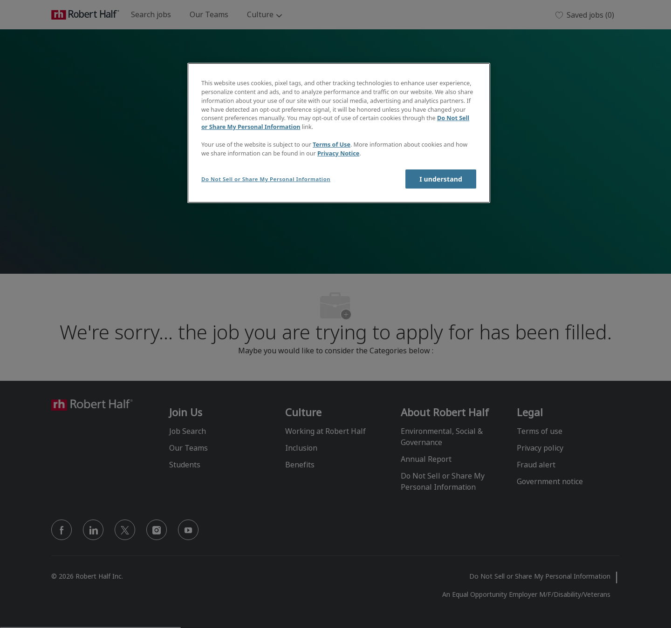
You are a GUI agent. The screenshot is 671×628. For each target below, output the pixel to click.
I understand (440, 179)
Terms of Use (331, 145)
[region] (338, 133)
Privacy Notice (338, 153)
